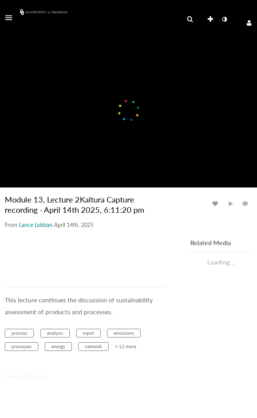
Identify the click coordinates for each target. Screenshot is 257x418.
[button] (11, 17)
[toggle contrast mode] (224, 19)
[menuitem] (190, 19)
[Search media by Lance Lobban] (36, 224)
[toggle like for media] (216, 203)
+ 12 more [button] (125, 346)
